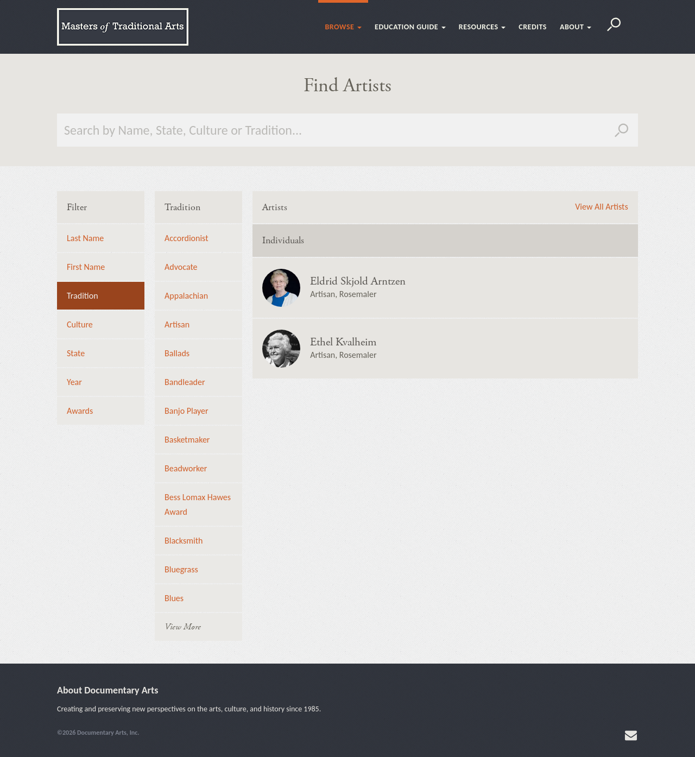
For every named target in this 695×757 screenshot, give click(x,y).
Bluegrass (181, 569)
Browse (343, 26)
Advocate (181, 267)
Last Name (85, 238)
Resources (482, 26)
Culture (80, 324)
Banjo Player (186, 411)
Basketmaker (187, 439)
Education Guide (410, 26)
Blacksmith (184, 540)
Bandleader (185, 382)
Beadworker (186, 468)
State (76, 353)
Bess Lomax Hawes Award (198, 504)
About (575, 26)
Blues (174, 598)
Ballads (177, 353)
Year (74, 382)
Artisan (177, 324)
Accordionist (186, 238)
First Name (86, 267)
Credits (533, 26)
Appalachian (186, 296)
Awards (80, 411)
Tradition (82, 296)
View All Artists (601, 207)
